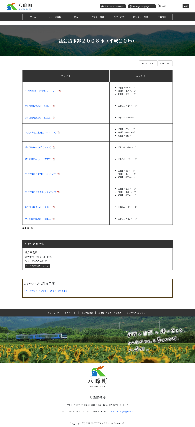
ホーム (33, 16)
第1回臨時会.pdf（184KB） (38, 218)
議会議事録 (62, 291)
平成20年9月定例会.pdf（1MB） (41, 132)
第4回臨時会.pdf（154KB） (38, 147)
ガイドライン (70, 312)
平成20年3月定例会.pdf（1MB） (41, 192)
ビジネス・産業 (140, 16)
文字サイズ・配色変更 (114, 6)
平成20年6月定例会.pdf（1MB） (41, 174)
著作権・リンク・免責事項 (109, 312)
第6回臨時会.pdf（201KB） (38, 105)
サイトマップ (53, 312)
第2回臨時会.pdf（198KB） (38, 207)
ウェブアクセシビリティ (137, 312)
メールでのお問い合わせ (37, 265)
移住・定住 (119, 16)
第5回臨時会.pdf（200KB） (39, 117)
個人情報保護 (87, 312)
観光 (76, 16)
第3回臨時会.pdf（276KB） (38, 159)
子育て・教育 (97, 16)
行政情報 (162, 16)
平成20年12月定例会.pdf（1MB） (41, 90)
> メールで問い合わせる (122, 411)
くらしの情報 (54, 16)
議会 (52, 291)
